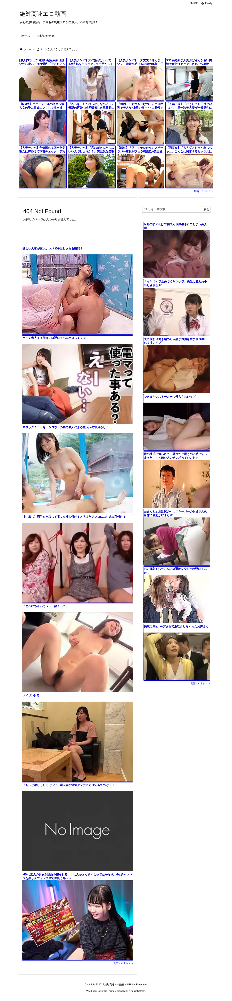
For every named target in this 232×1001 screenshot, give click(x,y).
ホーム (27, 49)
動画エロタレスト (204, 191)
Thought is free (137, 991)
